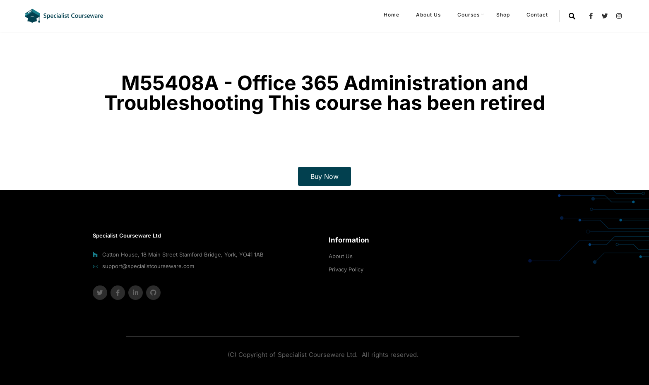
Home (391, 15)
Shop (503, 15)
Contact (537, 15)
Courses (468, 15)
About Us (428, 15)
